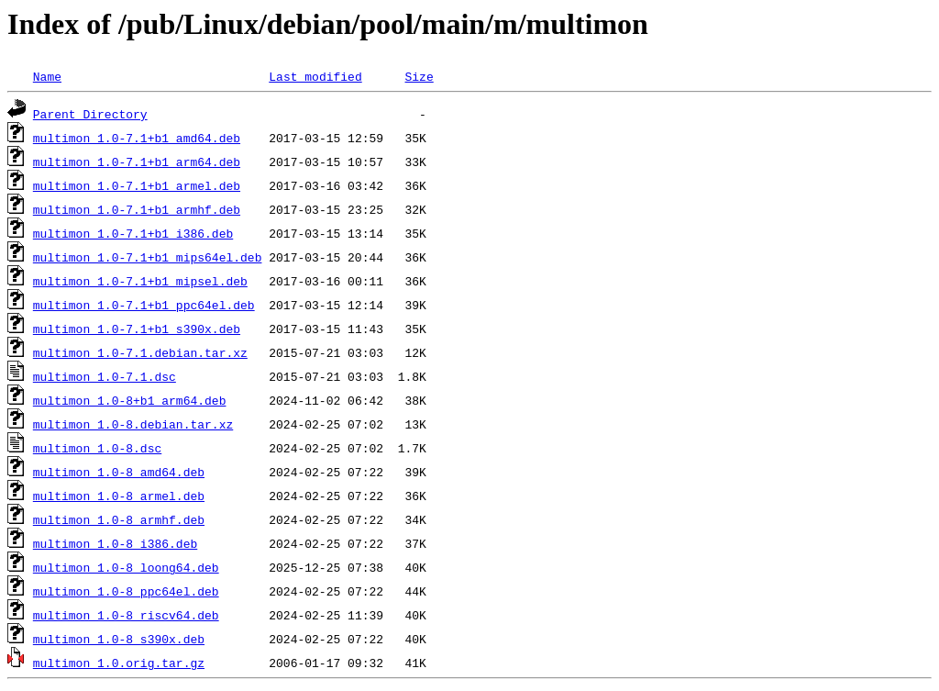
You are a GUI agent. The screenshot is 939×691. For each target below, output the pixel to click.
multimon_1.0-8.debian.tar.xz (133, 424)
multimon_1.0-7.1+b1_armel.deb (136, 185)
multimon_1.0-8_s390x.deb (118, 638)
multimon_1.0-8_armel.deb (118, 495)
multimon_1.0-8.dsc (97, 448)
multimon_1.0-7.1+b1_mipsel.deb (140, 281)
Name (47, 76)
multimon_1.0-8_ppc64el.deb (126, 591)
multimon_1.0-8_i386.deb (115, 543)
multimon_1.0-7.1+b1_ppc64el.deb (144, 304)
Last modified (315, 76)
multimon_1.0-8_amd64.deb (118, 471)
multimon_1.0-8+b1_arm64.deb (129, 400)
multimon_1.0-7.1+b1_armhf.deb (136, 209)
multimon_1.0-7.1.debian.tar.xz (140, 352)
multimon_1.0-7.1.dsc (104, 376)
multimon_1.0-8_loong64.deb (126, 567)
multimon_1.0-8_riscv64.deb (126, 615)
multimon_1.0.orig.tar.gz (118, 662)
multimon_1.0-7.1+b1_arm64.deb (136, 161)
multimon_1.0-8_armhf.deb (118, 519)
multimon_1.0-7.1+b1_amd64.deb (136, 137)
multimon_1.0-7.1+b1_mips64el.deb (147, 257)
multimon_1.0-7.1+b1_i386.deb (133, 233)
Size (418, 76)
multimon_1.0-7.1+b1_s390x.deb (136, 328)
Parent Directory (90, 114)
